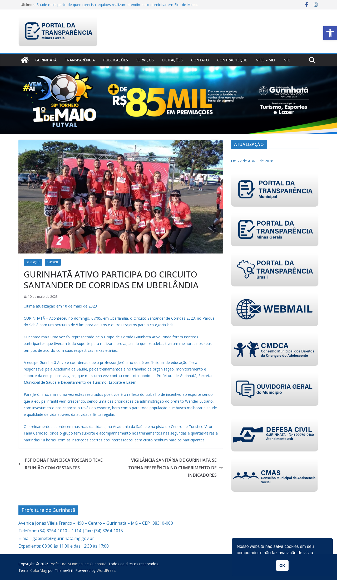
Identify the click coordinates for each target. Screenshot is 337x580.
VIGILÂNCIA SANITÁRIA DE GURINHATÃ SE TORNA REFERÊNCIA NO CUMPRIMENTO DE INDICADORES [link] (175, 467)
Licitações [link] (172, 59)
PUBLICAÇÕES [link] (115, 59)
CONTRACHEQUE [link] (232, 59)
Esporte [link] (53, 262)
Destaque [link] (33, 262)
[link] (330, 33)
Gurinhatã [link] (46, 59)
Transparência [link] (80, 59)
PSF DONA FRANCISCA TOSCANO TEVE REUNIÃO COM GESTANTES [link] (60, 464)
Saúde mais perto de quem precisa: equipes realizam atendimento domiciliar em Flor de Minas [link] (117, 4)
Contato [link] (200, 59)
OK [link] (282, 565)
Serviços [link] (145, 59)
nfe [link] (287, 59)
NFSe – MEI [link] (265, 59)
